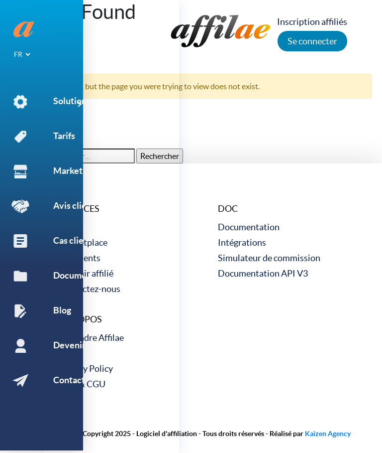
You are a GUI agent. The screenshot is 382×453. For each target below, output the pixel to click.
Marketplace (83, 242)
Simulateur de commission (269, 258)
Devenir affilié (86, 273)
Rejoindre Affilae (91, 337)
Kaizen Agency (328, 434)
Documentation (249, 227)
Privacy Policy (86, 368)
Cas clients (79, 258)
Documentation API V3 (263, 273)
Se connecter (315, 41)
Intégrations (242, 242)
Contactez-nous (89, 289)
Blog (68, 353)
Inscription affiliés (315, 21)
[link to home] (221, 29)
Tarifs (70, 227)
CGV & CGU (82, 384)
